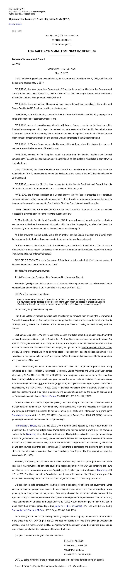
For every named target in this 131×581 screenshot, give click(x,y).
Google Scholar (15, 24)
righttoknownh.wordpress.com (27, 11)
